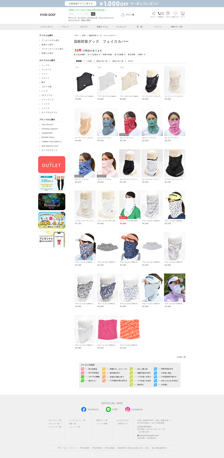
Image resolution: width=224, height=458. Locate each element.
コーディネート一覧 (77, 420)
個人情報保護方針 (159, 448)
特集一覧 (72, 424)
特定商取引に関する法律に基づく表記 (133, 448)
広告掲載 (109, 448)
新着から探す (48, 45)
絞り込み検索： (80, 55)
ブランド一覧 (54, 424)
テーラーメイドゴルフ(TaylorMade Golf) (152, 96)
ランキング (121, 27)
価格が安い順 (117, 61)
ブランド (65, 27)
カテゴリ (84, 27)
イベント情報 (102, 424)
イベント (158, 27)
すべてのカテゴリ (50, 112)
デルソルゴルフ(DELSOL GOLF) (152, 221)
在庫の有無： (108, 55)
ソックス (46, 104)
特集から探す (48, 53)
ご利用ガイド (122, 424)
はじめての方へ (123, 420)
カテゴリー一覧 (54, 420)
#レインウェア (74, 20)
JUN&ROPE (47, 133)
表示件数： (132, 55)
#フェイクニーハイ (106, 17)
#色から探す (86, 20)
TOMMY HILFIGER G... (52, 142)
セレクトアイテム (104, 138)
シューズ (46, 108)
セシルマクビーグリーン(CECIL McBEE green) (130, 179)
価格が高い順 (102, 61)
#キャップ (72, 17)
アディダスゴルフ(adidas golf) (85, 96)
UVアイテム (47, 95)
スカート (46, 78)
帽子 (44, 82)
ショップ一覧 (74, 427)
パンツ (45, 74)
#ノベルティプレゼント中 (88, 17)
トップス (46, 65)
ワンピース (47, 70)
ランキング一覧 (54, 427)
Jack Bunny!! (48, 125)
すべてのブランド (50, 150)
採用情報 (97, 448)
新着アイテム (102, 27)
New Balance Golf (50, 146)
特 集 (139, 27)
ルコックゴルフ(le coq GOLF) (107, 221)
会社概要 (84, 448)
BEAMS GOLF (48, 137)
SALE (130, 61)
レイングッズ (48, 100)
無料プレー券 (176, 27)
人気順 (89, 61)
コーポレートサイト (67, 448)
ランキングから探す (51, 40)
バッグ (45, 91)
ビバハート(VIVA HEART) (130, 221)
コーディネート (46, 27)
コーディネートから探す (53, 49)
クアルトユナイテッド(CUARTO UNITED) (175, 179)
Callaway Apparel (50, 129)
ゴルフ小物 (47, 87)
